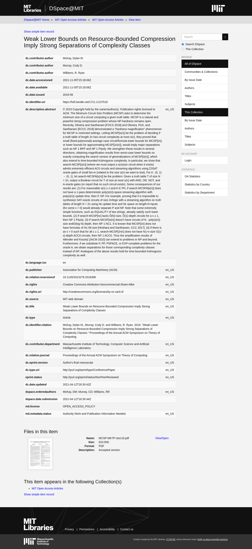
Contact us (126, 529)
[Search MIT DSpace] (202, 37)
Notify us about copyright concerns (212, 539)
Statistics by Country (197, 184)
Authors (189, 88)
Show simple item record (39, 31)
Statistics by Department (200, 192)
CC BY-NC (171, 539)
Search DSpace (193, 44)
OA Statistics (192, 176)
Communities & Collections (201, 71)
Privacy (69, 529)
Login (188, 160)
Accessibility (107, 529)
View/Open (162, 438)
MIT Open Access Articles (70, 19)
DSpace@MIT (66, 8)
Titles (188, 96)
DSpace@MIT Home (36, 19)
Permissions (86, 529)
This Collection (193, 49)
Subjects (190, 104)
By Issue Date (193, 79)
